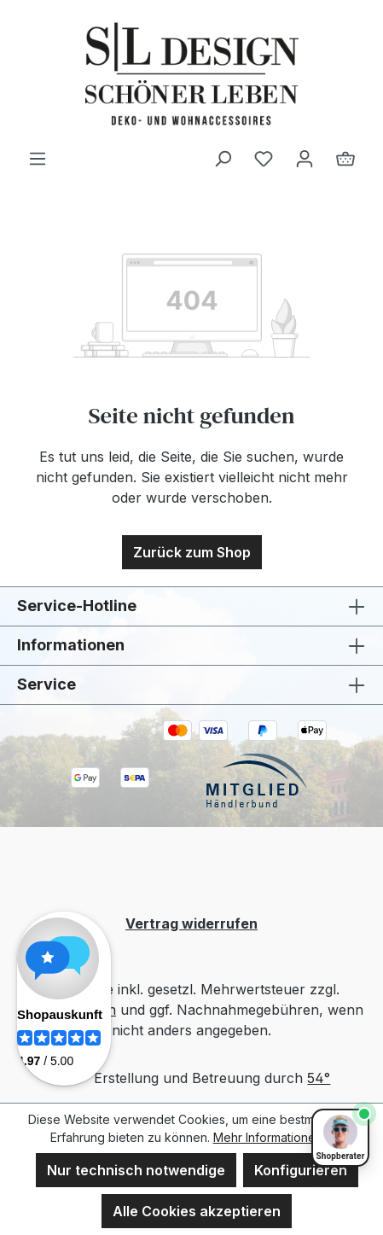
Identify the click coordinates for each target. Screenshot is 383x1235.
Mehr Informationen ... (273, 1137)
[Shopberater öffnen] (340, 1138)
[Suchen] (222, 158)
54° (318, 1077)
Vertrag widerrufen (191, 923)
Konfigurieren (300, 1170)
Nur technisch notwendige (136, 1170)
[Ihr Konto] (304, 158)
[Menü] (37, 158)
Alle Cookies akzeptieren (197, 1211)
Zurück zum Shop (192, 552)
